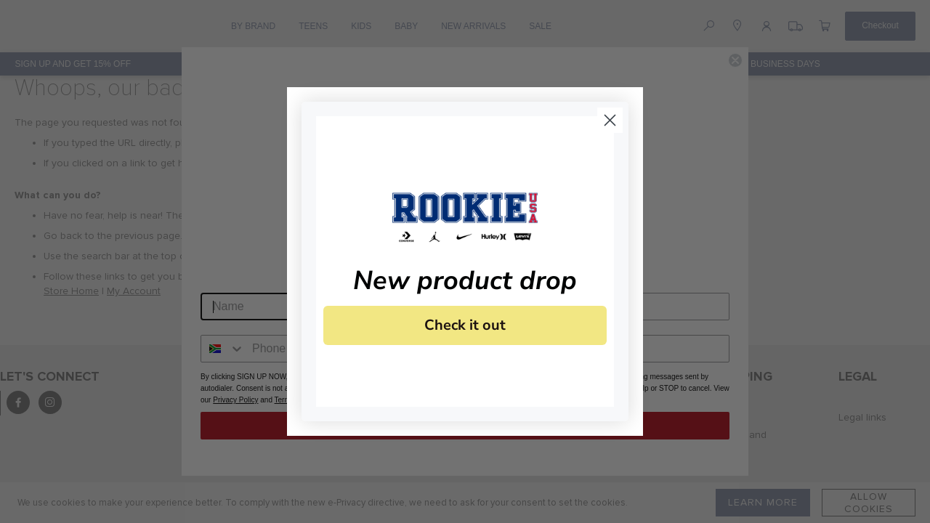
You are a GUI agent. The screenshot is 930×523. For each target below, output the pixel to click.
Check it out (465, 325)
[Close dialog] (610, 120)
